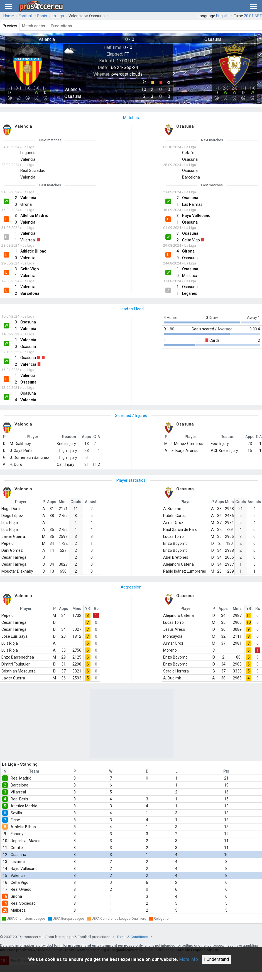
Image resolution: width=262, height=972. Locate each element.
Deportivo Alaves (25, 841)
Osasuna (18, 854)
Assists (92, 501)
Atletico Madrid (24, 806)
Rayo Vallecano (24, 868)
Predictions (61, 26)
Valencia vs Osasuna (86, 16)
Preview (10, 26)
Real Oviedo (21, 889)
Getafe (17, 847)
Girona (16, 896)
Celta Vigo (19, 882)
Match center (34, 26)
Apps (51, 501)
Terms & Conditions (132, 937)
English (222, 16)
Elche (15, 820)
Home (8, 16)
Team (34, 771)
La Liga (58, 16)
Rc (96, 608)
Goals (75, 501)
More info (188, 959)
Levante (18, 861)
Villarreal (18, 792)
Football (26, 16)
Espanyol (18, 834)
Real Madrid (21, 778)
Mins (63, 501)
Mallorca (18, 910)
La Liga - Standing (20, 764)
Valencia (18, 875)
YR (87, 608)
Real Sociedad (23, 903)
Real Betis (19, 799)
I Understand (216, 959)
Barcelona (19, 785)
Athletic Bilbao (23, 827)
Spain (42, 16)
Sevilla (16, 813)
